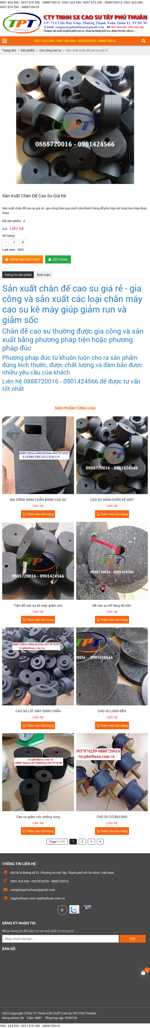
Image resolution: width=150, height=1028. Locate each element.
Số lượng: (8, 235)
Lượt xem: (9, 249)
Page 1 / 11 (57, 841)
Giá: (5, 229)
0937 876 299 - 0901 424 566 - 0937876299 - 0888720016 (75, 41)
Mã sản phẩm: (12, 221)
